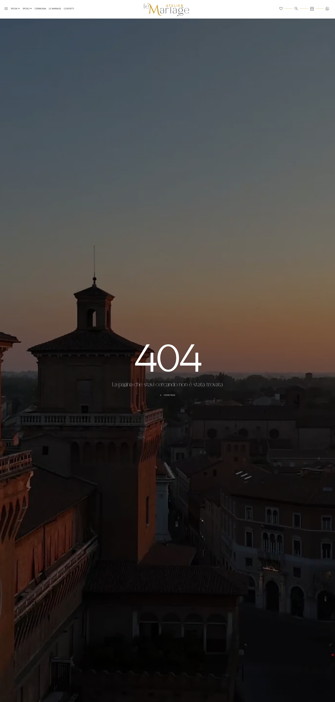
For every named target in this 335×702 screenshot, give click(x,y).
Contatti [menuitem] (69, 8)
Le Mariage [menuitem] (55, 8)
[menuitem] (15, 9)
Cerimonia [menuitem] (40, 8)
